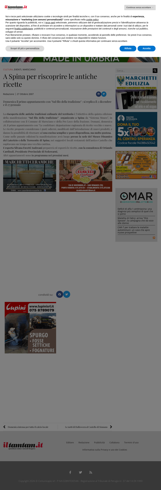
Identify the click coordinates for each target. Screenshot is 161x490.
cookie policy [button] (92, 19)
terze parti (50, 22)
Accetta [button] (147, 48)
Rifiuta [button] (128, 48)
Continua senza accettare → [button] (139, 7)
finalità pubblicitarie (23, 28)
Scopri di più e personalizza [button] (24, 48)
